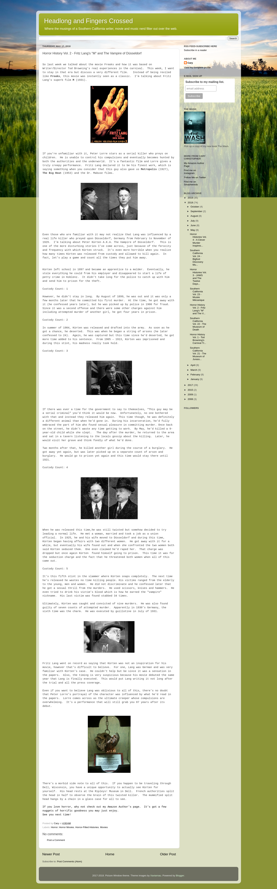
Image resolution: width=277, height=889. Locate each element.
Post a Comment (56, 840)
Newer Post (51, 854)
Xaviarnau (155, 875)
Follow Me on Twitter (195, 177)
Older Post (168, 854)
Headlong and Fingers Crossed (88, 21)
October (195, 206)
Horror (54, 827)
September (197, 211)
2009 (191, 394)
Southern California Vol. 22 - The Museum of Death (198, 324)
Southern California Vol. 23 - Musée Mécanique (197, 294)
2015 (191, 390)
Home (109, 854)
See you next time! (57, 814)
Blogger (180, 875)
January (195, 379)
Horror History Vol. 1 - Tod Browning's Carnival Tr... (198, 339)
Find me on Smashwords (191, 183)
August (195, 216)
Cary (190, 62)
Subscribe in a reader (195, 50)
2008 (191, 399)
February (196, 374)
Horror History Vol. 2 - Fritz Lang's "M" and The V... (197, 309)
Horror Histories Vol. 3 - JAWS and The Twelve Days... (198, 276)
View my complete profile (197, 67)
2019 (191, 197)
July (193, 220)
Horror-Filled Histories (87, 827)
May (193, 230)
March (194, 370)
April (193, 365)
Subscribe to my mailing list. (204, 81)
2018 (191, 202)
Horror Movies (66, 827)
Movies (104, 827)
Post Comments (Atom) (69, 861)
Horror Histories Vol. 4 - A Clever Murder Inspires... (198, 240)
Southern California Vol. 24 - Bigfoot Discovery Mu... (196, 257)
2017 (191, 385)
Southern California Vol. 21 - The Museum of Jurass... (198, 353)
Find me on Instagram (190, 171)
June (193, 225)
